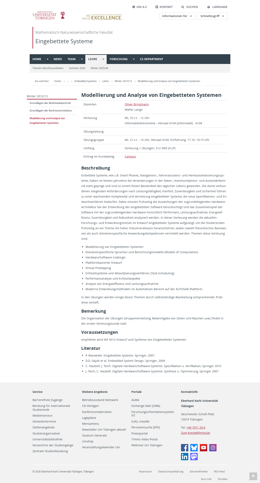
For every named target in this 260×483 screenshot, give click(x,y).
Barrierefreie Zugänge (47, 400)
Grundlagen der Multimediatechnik (50, 103)
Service (37, 392)
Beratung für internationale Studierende (51, 408)
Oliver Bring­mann (137, 104)
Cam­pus (130, 156)
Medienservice (42, 415)
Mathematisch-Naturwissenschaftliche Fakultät (74, 32)
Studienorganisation (46, 433)
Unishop (87, 441)
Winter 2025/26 (99, 68)
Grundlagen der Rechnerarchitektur (51, 110)
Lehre (92, 59)
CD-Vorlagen (90, 406)
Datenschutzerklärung (170, 471)
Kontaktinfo (189, 392)
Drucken (223, 479)
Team (72, 59)
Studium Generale (94, 435)
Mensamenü (90, 424)
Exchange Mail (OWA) (145, 406)
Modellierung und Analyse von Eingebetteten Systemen (169, 81)
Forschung (119, 59)
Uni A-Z (139, 7)
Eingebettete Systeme (64, 41)
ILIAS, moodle (140, 421)
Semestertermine (44, 421)
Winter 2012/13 (124, 81)
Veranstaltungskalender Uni (101, 447)
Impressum (145, 471)
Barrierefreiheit (199, 471)
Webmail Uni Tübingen (146, 445)
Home (36, 59)
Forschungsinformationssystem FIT (152, 414)
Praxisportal (139, 433)
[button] (189, 7)
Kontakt (164, 7)
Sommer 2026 (77, 68)
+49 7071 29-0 (195, 427)
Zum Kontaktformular (195, 433)
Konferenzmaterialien (97, 412)
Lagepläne (89, 418)
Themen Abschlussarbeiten (47, 68)
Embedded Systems (85, 81)
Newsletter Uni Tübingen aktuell (104, 429)
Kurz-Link (206, 479)
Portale (136, 392)
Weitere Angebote (94, 392)
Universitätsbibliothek (47, 439)
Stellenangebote (43, 427)
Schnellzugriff (210, 16)
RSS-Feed (219, 471)
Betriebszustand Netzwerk (100, 400)
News (58, 59)
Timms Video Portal (144, 439)
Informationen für (175, 16)
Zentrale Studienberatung (50, 451)
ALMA (135, 400)
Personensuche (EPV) (145, 427)
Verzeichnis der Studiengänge (52, 445)
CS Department (151, 59)
